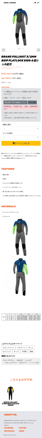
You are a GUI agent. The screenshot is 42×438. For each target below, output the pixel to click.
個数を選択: (7, 124)
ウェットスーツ (11, 363)
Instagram (9, 431)
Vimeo (21, 431)
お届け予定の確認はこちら (15, 102)
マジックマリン (8, 360)
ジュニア (28, 360)
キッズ (16, 351)
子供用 (24, 351)
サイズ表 (32, 102)
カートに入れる (21, 143)
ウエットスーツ (8, 347)
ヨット (30, 347)
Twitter (22, 428)
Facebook (8, 428)
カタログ (20, 360)
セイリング (7, 351)
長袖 (31, 351)
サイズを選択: (8, 133)
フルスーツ (21, 347)
